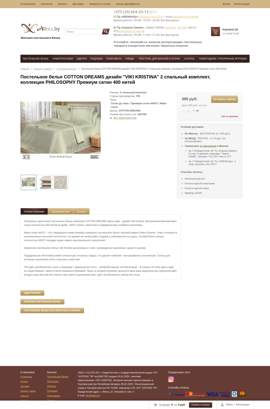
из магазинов (208, 146)
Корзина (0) (230, 29)
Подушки (96, 58)
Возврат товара (28, 391)
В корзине (164, 404)
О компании (27, 4)
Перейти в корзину (201, 405)
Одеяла (82, 58)
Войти (229, 404)
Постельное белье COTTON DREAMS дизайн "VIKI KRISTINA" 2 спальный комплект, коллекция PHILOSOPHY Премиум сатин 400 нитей (153, 68)
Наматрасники (63, 58)
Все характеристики (125, 117)
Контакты (47, 4)
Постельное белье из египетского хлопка (52, 310)
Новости (24, 396)
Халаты (189, 58)
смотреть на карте (185, 16)
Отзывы (81, 211)
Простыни (52, 381)
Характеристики (60, 211)
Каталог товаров (43, 68)
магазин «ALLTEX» (151, 16)
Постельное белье (36, 58)
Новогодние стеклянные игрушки (223, 58)
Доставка (78, 4)
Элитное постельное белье (42, 301)
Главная (24, 68)
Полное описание (34, 211)
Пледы (129, 58)
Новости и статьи (100, 4)
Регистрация (242, 404)
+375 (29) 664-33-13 (131, 11)
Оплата (62, 4)
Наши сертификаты (128, 4)
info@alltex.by (93, 395)
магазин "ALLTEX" (176, 27)
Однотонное (32, 293)
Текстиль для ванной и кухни (159, 58)
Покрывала (114, 58)
